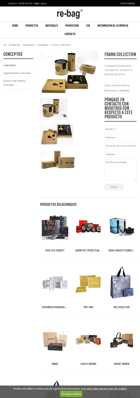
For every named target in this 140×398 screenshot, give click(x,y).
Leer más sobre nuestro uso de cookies (104, 388)
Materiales (51, 25)
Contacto (70, 34)
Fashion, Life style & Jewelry (34, 348)
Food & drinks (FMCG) (29, 351)
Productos (31, 25)
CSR (88, 25)
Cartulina (124, 90)
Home (15, 25)
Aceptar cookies (71, 393)
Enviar (113, 186)
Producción (72, 25)
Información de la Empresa (112, 25)
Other (48, 351)
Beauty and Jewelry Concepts (15, 83)
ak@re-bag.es (64, 382)
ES (4, 44)
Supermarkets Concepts (17, 73)
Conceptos (29, 44)
